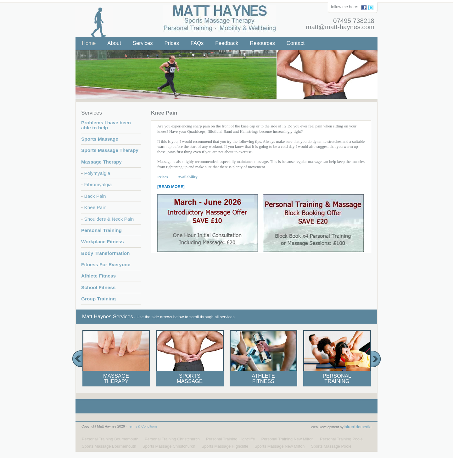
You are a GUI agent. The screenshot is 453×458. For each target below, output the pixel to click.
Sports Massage (99, 139)
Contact (296, 43)
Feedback (226, 43)
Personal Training (101, 230)
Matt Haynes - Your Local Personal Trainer (216, 15)
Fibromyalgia (98, 184)
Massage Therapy (101, 161)
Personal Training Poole (341, 439)
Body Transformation (105, 253)
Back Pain (95, 196)
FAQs (197, 43)
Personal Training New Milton (287, 439)
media (358, 426)
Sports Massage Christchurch (169, 446)
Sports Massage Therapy (109, 150)
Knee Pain (95, 207)
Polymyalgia (97, 173)
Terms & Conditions (142, 426)
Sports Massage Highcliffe (225, 446)
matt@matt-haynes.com (340, 26)
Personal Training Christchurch (172, 439)
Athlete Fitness (98, 275)
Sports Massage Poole (331, 446)
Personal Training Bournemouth (110, 439)
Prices (172, 43)
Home (89, 43)
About (114, 43)
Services (143, 43)
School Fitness (98, 287)
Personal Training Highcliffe (230, 439)
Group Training (98, 298)
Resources (262, 43)
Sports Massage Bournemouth (109, 446)
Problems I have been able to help (106, 125)
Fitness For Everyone (105, 264)
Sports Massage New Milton (279, 446)
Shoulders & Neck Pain (109, 219)
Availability (182, 177)
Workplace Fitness (102, 241)
